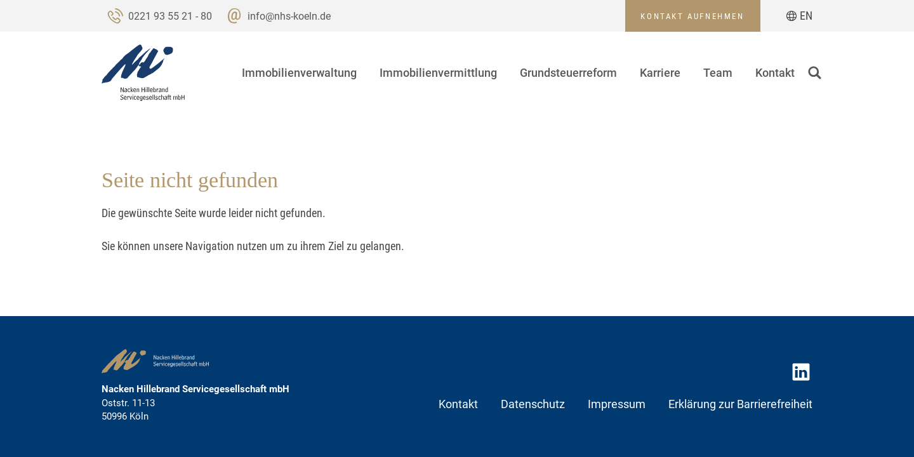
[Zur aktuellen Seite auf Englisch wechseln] (799, 16)
